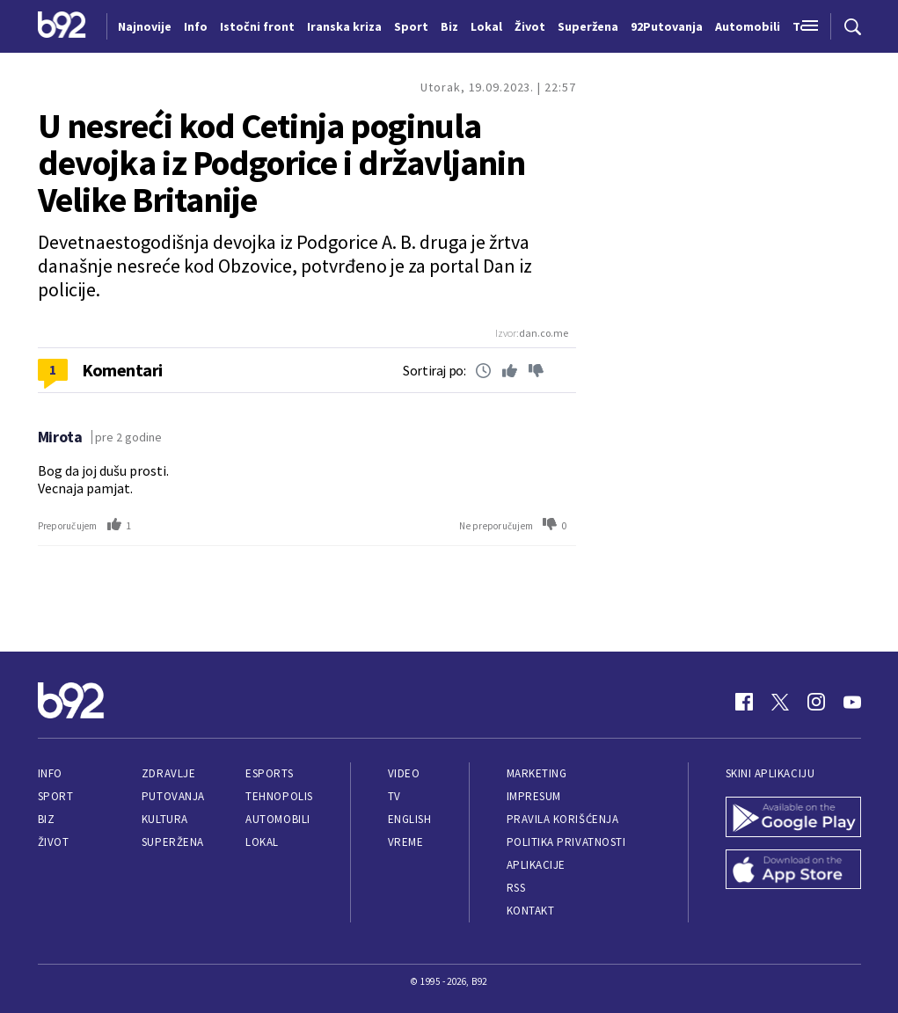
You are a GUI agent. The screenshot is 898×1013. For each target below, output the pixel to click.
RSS (516, 887)
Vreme (406, 841)
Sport (56, 796)
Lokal (262, 841)
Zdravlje (168, 773)
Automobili (277, 819)
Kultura (165, 819)
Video (404, 773)
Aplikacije (536, 864)
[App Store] (793, 871)
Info (50, 773)
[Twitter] (780, 702)
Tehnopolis (278, 796)
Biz (46, 819)
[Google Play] (793, 819)
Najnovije (145, 26)
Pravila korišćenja (563, 819)
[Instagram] (816, 702)
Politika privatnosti (566, 841)
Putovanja (173, 796)
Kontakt (531, 910)
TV (394, 796)
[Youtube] (852, 702)
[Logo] (62, 26)
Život (53, 841)
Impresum (534, 796)
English (410, 819)
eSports (269, 773)
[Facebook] (744, 702)
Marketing (537, 773)
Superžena (173, 841)
